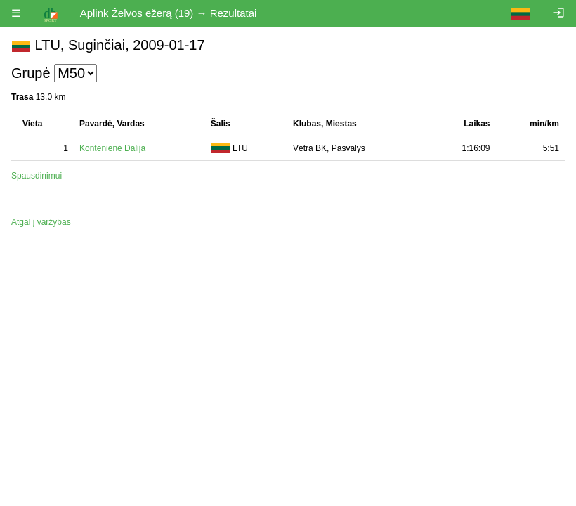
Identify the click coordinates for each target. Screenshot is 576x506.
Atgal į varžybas (41, 222)
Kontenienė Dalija (112, 148)
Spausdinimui (36, 176)
